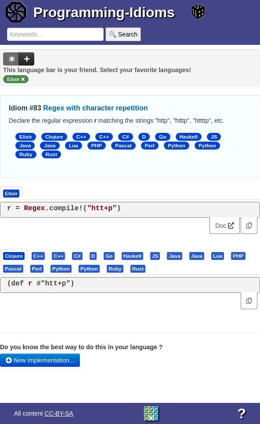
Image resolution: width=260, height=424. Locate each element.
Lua (73, 146)
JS (214, 137)
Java (25, 146)
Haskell (189, 137)
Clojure (54, 137)
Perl (150, 146)
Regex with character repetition (95, 108)
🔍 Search (123, 34)
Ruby (25, 154)
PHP (96, 146)
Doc (224, 225)
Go (162, 137)
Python (176, 146)
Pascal (123, 146)
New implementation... (40, 360)
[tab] (14, 255)
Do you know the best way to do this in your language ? (81, 347)
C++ (81, 137)
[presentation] (14, 255)
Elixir (25, 137)
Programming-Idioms (104, 12)
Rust (51, 154)
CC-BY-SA (58, 413)
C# (125, 137)
